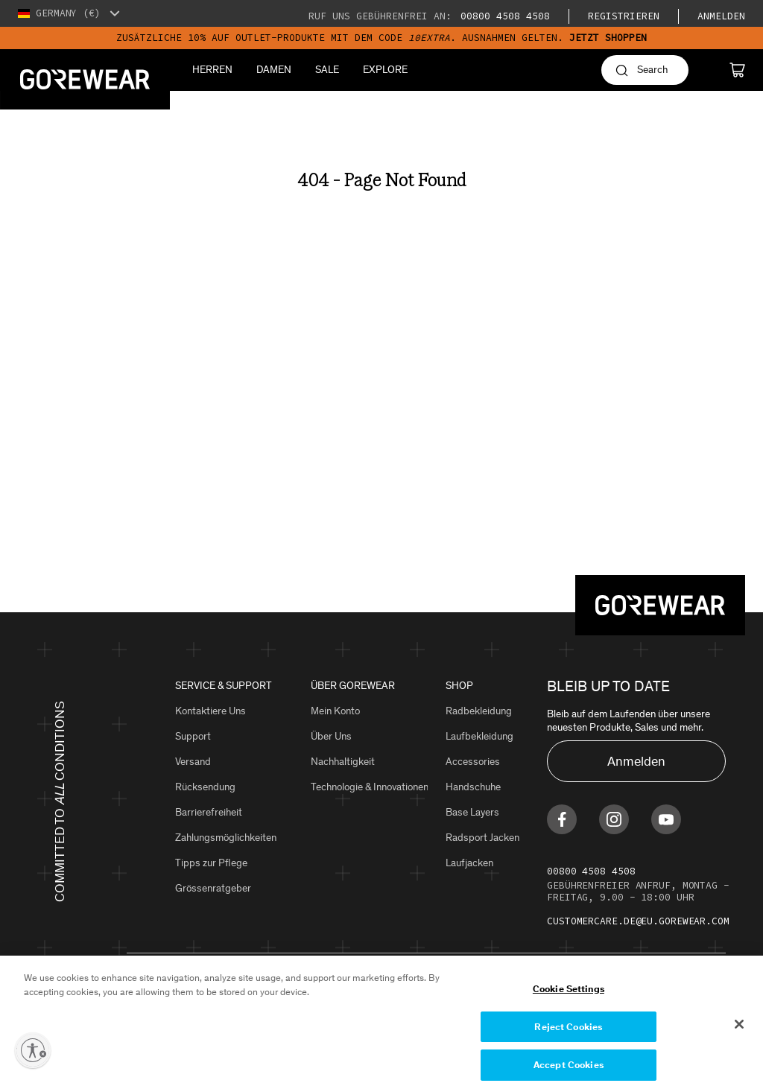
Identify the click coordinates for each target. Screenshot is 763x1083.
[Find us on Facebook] (562, 819)
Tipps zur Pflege (211, 863)
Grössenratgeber (213, 888)
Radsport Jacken (482, 837)
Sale (327, 69)
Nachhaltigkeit (343, 761)
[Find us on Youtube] (666, 819)
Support (193, 736)
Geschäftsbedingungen (283, 1000)
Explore (385, 69)
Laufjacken (469, 863)
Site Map (362, 1000)
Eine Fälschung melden (501, 1000)
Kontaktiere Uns (210, 711)
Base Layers (472, 812)
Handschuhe (473, 787)
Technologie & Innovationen (369, 787)
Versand (193, 761)
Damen (273, 69)
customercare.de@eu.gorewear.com (638, 921)
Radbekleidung (479, 711)
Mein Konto (335, 711)
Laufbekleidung (479, 736)
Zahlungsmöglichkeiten (225, 837)
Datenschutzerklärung (175, 1000)
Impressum (416, 1000)
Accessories (473, 761)
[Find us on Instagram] (614, 819)
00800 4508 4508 (502, 16)
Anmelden (721, 16)
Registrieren (623, 16)
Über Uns (331, 736)
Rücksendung (205, 787)
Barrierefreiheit (208, 812)
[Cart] (737, 70)
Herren (212, 69)
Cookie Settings (594, 1000)
